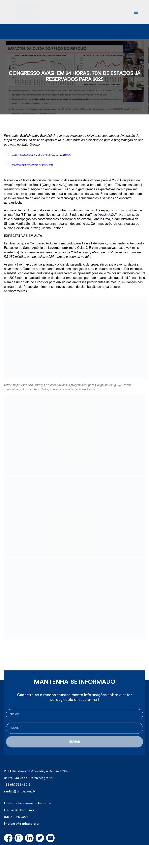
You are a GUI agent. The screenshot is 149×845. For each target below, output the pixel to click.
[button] (136, 12)
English (25, 135)
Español (46, 135)
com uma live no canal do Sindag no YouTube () (74, 214)
